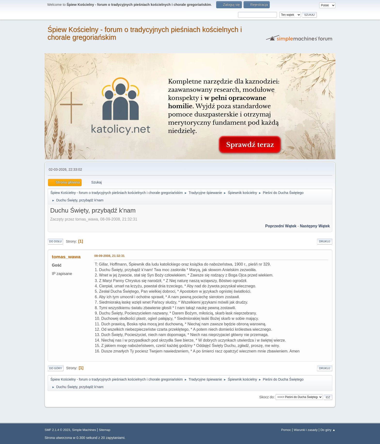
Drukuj (324, 241)
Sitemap (105, 430)
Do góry (55, 368)
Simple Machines (84, 430)
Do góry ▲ (327, 430)
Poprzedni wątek (280, 226)
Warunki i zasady (305, 430)
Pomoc (286, 430)
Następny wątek (315, 226)
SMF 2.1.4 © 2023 (57, 430)
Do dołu (55, 241)
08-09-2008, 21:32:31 (109, 256)
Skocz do (266, 397)
